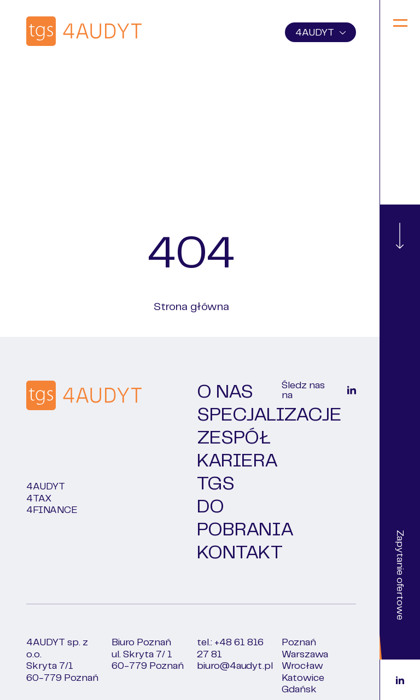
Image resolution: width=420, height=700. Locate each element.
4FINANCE (52, 510)
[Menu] (400, 24)
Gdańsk (299, 690)
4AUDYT (320, 33)
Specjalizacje (269, 415)
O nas (225, 392)
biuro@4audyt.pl (235, 666)
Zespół (234, 438)
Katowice (303, 678)
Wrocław (302, 666)
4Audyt (45, 487)
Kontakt (240, 553)
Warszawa (305, 655)
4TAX (38, 499)
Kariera (237, 461)
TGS (216, 484)
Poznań (299, 643)
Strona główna (191, 307)
